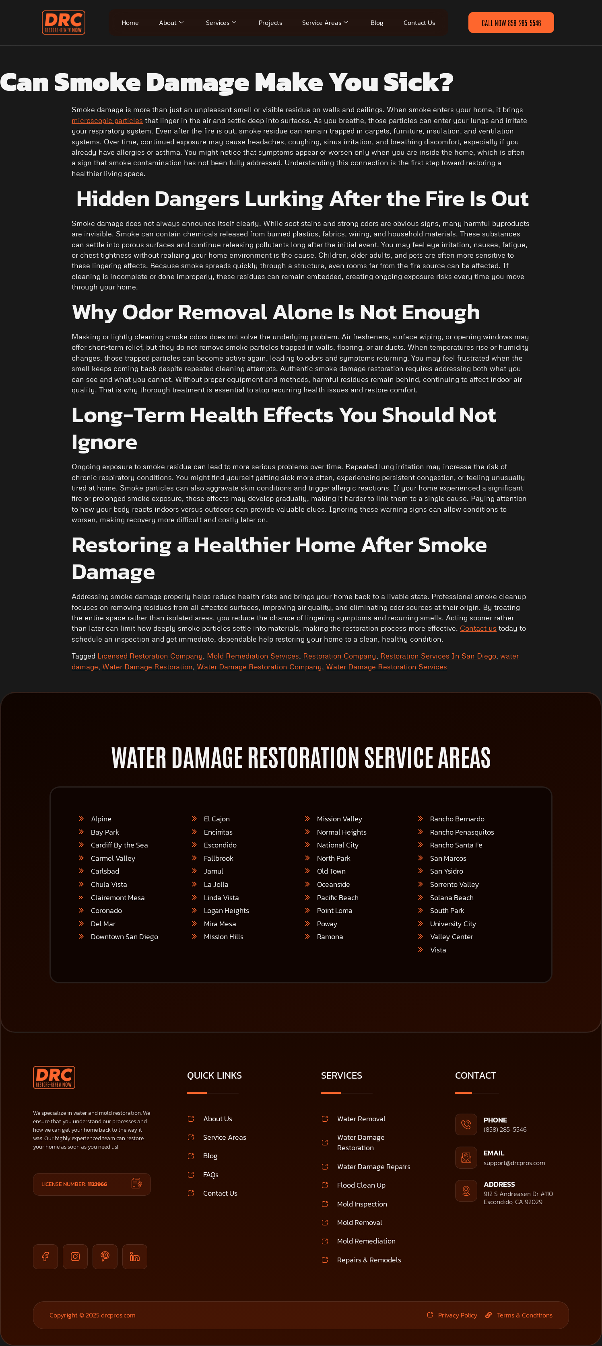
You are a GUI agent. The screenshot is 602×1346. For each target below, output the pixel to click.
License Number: (74, 1184)
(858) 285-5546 (505, 1129)
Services (221, 22)
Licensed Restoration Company (150, 655)
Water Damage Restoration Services (386, 666)
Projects (270, 22)
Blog (377, 22)
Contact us (478, 628)
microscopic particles (107, 120)
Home (130, 22)
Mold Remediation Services (253, 655)
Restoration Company (339, 655)
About (171, 22)
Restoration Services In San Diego (438, 655)
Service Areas (325, 22)
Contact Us (419, 22)
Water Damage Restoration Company (259, 666)
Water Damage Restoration (147, 666)
